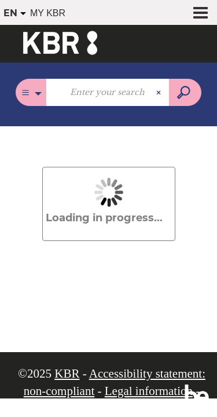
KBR (66, 374)
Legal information (149, 391)
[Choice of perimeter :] (31, 92)
